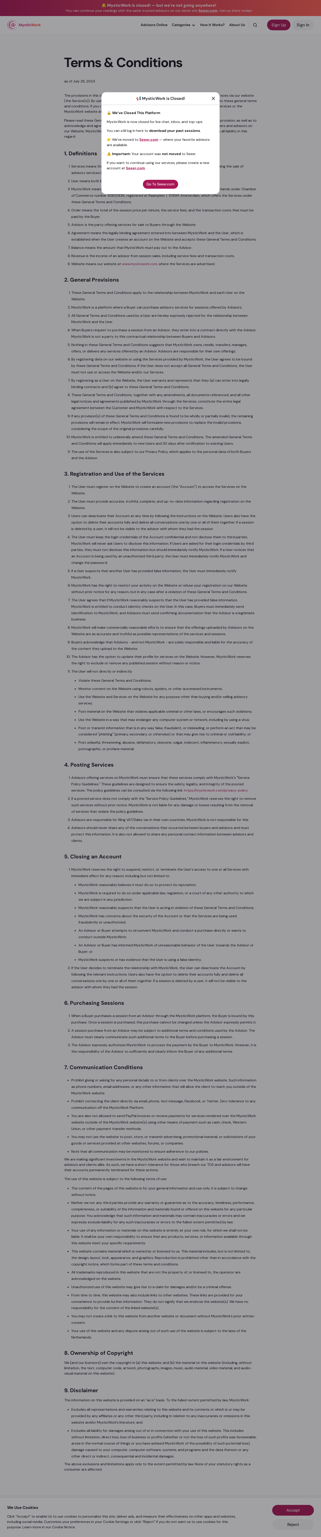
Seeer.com (148, 139)
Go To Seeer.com (160, 184)
